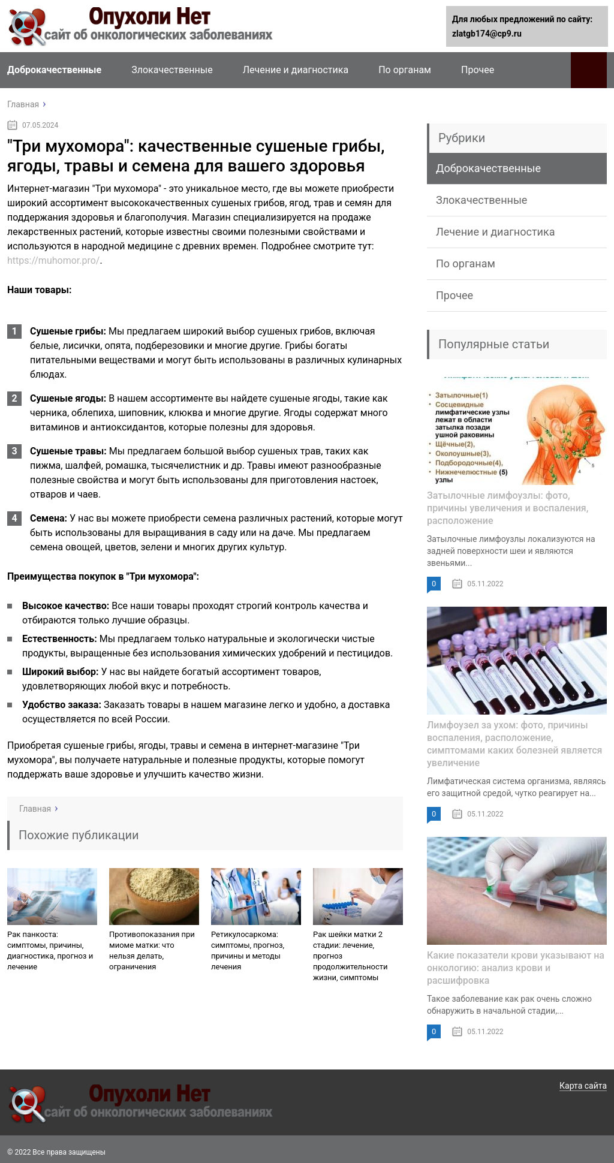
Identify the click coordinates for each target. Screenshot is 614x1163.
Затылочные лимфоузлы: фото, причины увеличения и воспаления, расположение (507, 508)
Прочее (477, 70)
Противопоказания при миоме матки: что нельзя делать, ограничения (152, 950)
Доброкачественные (54, 70)
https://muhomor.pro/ (53, 260)
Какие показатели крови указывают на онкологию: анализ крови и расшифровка (515, 968)
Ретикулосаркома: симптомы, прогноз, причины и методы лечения (247, 950)
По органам (404, 70)
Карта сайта (583, 1085)
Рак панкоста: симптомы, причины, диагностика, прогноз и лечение (50, 950)
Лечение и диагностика (295, 70)
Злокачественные (171, 70)
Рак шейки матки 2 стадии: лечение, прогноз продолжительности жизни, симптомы (350, 956)
